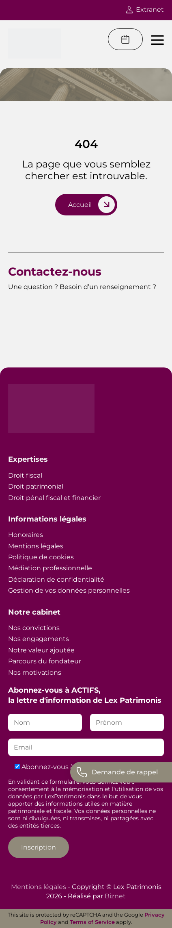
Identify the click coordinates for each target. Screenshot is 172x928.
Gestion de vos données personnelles (69, 590)
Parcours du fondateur (44, 661)
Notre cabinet (34, 612)
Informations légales (47, 519)
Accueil (80, 205)
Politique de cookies (41, 557)
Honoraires (25, 535)
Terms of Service (92, 922)
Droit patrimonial (35, 486)
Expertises (28, 459)
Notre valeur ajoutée (41, 650)
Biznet (115, 896)
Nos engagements (38, 639)
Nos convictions (34, 628)
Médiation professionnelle (50, 568)
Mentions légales (35, 546)
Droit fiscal (25, 475)
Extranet (145, 9)
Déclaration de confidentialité (56, 579)
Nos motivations (34, 672)
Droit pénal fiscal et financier (54, 498)
